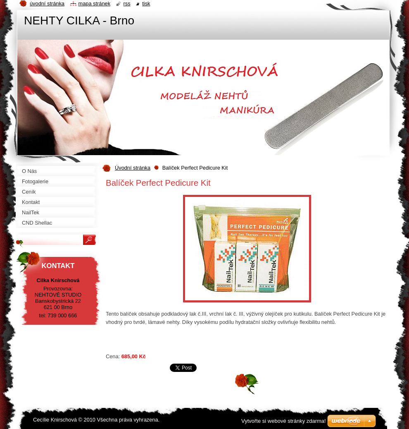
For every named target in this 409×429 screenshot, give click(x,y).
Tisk (146, 3)
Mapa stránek (94, 3)
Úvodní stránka (132, 168)
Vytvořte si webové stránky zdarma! (283, 421)
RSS (127, 3)
